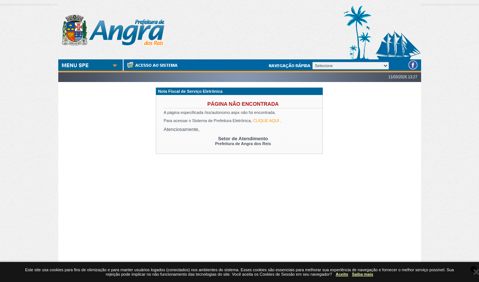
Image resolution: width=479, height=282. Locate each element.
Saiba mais (362, 274)
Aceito (342, 274)
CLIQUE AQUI (266, 120)
